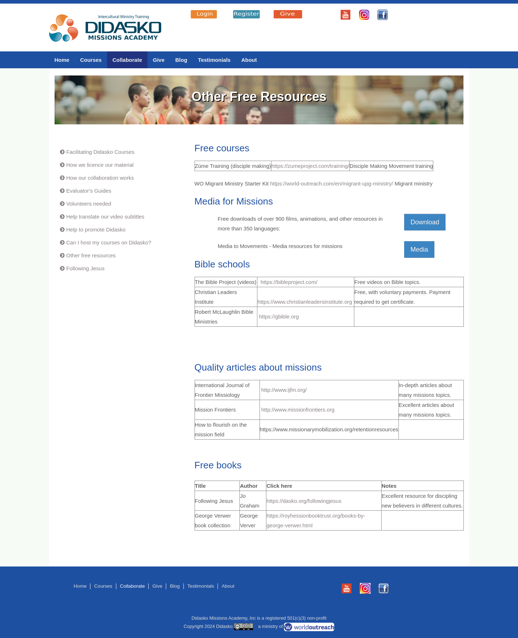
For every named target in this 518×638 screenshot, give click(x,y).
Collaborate (127, 60)
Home (62, 60)
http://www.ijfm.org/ (283, 390)
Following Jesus (85, 268)
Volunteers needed (88, 204)
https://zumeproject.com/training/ (310, 166)
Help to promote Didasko (96, 229)
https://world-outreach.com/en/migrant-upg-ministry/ (331, 183)
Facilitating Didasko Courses (100, 152)
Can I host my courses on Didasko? (108, 242)
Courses (91, 60)
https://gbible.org (279, 316)
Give (159, 60)
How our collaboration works (100, 178)
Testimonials (214, 60)
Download (424, 222)
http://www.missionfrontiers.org (297, 410)
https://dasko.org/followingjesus (303, 501)
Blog (181, 60)
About (249, 60)
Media (419, 249)
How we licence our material (100, 165)
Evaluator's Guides (88, 191)
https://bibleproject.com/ (289, 282)
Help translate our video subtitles (105, 217)
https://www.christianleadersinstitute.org (304, 302)
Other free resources (91, 255)
